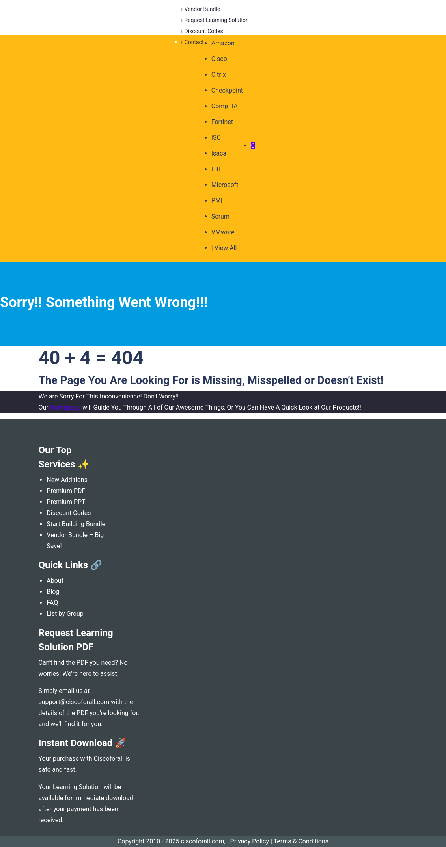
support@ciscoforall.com (74, 702)
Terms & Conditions (301, 841)
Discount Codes (69, 513)
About (55, 580)
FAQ (52, 602)
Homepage (65, 407)
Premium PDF (66, 491)
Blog (53, 591)
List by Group (65, 613)
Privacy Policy (249, 841)
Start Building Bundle (76, 524)
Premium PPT (66, 502)
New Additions (67, 480)
